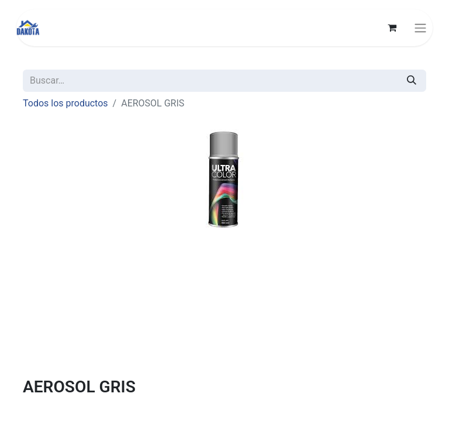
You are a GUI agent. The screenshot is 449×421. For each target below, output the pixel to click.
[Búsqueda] (411, 81)
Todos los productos (65, 103)
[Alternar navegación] (420, 27)
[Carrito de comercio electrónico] (391, 27)
